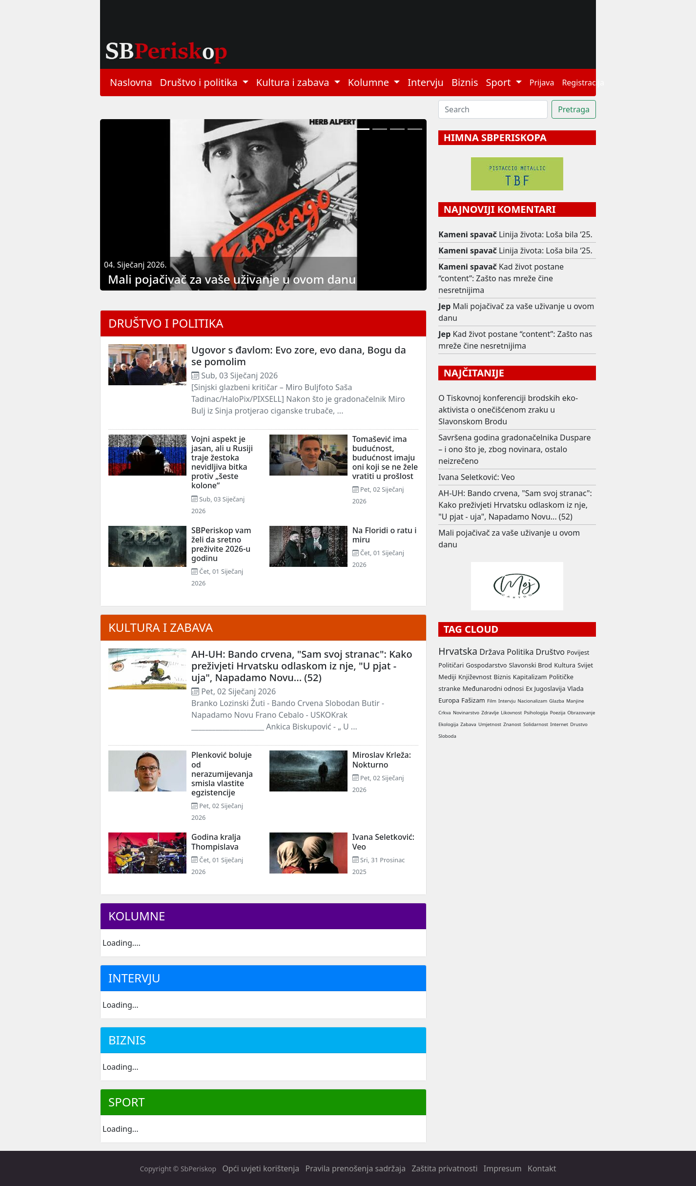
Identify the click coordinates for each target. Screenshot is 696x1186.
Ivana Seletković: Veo (383, 842)
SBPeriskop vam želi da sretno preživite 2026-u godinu (221, 544)
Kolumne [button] (370, 82)
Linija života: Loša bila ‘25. (546, 234)
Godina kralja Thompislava (216, 842)
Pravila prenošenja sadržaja (356, 1168)
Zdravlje (490, 712)
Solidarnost (535, 724)
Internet (559, 724)
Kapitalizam (530, 676)
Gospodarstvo (486, 665)
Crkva (444, 712)
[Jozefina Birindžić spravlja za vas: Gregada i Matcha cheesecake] (415, 129)
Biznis (464, 82)
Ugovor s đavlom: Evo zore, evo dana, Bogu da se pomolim (298, 355)
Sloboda (447, 736)
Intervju (426, 82)
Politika (520, 651)
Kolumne (136, 916)
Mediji (447, 676)
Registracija (583, 82)
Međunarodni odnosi (493, 688)
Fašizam (473, 700)
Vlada (575, 688)
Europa (448, 700)
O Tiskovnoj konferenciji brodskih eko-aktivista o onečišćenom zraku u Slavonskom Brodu (508, 410)
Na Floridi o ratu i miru (384, 535)
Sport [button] (499, 82)
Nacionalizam (533, 701)
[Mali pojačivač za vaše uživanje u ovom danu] (362, 129)
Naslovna (131, 82)
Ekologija (448, 724)
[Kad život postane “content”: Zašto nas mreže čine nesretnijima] (397, 129)
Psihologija (536, 712)
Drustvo (579, 724)
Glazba (556, 701)
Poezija (558, 712)
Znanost (512, 724)
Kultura (564, 665)
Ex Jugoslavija (545, 688)
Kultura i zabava (160, 627)
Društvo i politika (166, 323)
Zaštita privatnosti (444, 1168)
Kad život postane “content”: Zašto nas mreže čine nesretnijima (501, 278)
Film (491, 701)
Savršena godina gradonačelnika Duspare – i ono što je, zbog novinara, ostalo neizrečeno (514, 449)
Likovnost (511, 712)
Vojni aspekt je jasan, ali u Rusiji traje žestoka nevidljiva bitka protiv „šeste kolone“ (222, 462)
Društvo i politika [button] (200, 82)
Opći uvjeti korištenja (260, 1168)
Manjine (575, 701)
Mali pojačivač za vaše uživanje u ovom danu (232, 279)
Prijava (542, 82)
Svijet (585, 665)
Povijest (578, 652)
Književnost (474, 676)
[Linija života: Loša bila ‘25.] (379, 129)
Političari (451, 665)
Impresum (503, 1168)
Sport (126, 1102)
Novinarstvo (466, 712)
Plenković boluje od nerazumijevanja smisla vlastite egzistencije (222, 773)
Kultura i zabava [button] (294, 82)
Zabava (468, 724)
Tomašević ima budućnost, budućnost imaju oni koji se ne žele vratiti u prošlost (385, 458)
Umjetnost (489, 724)
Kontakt (542, 1168)
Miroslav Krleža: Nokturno (381, 759)
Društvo (550, 651)
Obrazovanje (581, 712)
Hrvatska (457, 651)
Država (492, 651)
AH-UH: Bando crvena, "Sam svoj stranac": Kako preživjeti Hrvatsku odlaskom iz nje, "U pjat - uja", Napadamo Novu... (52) (301, 665)
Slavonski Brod (530, 665)
